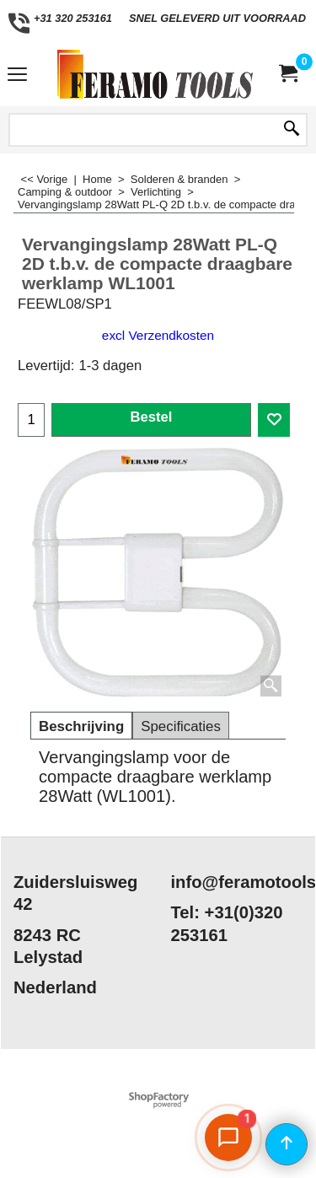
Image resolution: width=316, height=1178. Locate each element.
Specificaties (181, 726)
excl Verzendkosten (158, 335)
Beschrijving (81, 726)
